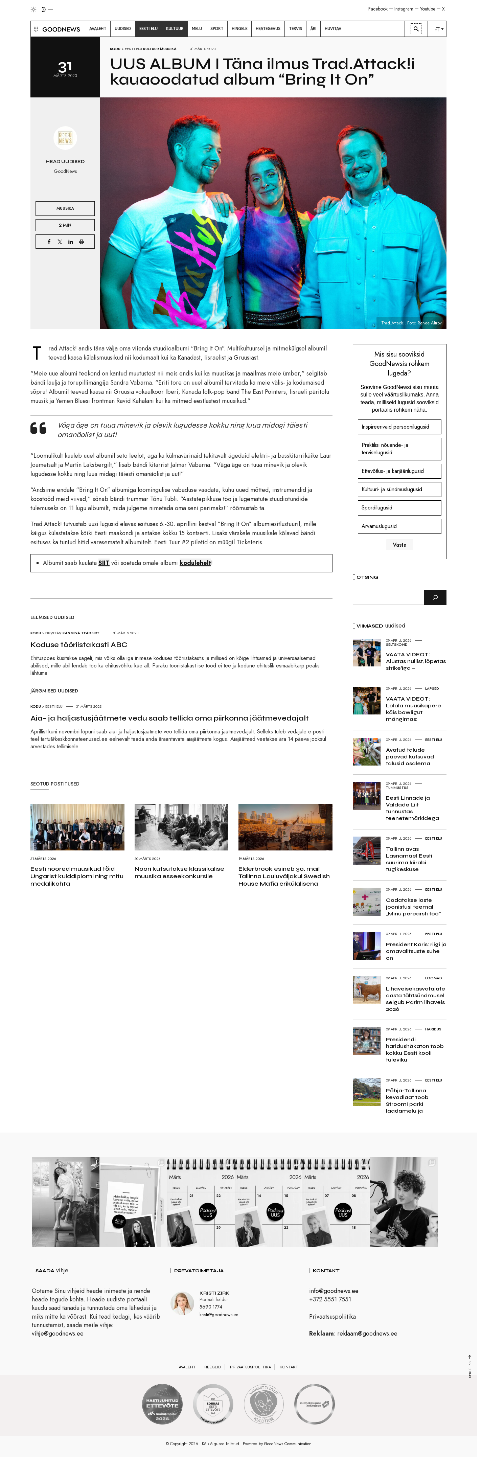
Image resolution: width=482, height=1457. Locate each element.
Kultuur (151, 48)
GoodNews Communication (288, 1444)
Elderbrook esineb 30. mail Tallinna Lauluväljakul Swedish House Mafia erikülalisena (284, 876)
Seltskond (397, 644)
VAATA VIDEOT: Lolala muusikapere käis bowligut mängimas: (413, 709)
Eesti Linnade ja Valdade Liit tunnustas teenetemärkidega (412, 808)
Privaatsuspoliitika (332, 1316)
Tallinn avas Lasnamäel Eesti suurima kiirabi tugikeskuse (409, 859)
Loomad (433, 978)
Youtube (427, 8)
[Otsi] (435, 597)
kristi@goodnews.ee (219, 1315)
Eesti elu (133, 48)
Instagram (403, 8)
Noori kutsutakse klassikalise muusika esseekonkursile (179, 872)
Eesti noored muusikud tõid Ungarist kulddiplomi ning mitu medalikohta (76, 876)
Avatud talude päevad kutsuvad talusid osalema (410, 757)
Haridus (433, 1029)
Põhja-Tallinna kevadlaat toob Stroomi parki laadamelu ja (407, 1100)
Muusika (168, 48)
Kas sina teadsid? (81, 633)
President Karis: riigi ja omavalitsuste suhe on (416, 951)
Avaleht (187, 1367)
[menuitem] (97, 29)
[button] (35, 28)
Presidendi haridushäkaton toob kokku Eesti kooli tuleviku (415, 1049)
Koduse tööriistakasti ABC (79, 644)
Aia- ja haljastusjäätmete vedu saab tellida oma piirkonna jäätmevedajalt (169, 718)
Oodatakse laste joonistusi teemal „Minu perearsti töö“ (413, 907)
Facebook (378, 8)
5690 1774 (211, 1307)
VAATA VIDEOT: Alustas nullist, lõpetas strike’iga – (416, 661)
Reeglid (212, 1367)
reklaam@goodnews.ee (367, 1333)
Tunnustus (397, 787)
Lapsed (432, 688)
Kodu (115, 48)
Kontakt (289, 1367)
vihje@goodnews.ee (58, 1333)
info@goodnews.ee (334, 1291)
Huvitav (53, 633)
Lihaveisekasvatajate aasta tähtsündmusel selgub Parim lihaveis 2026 (415, 998)
